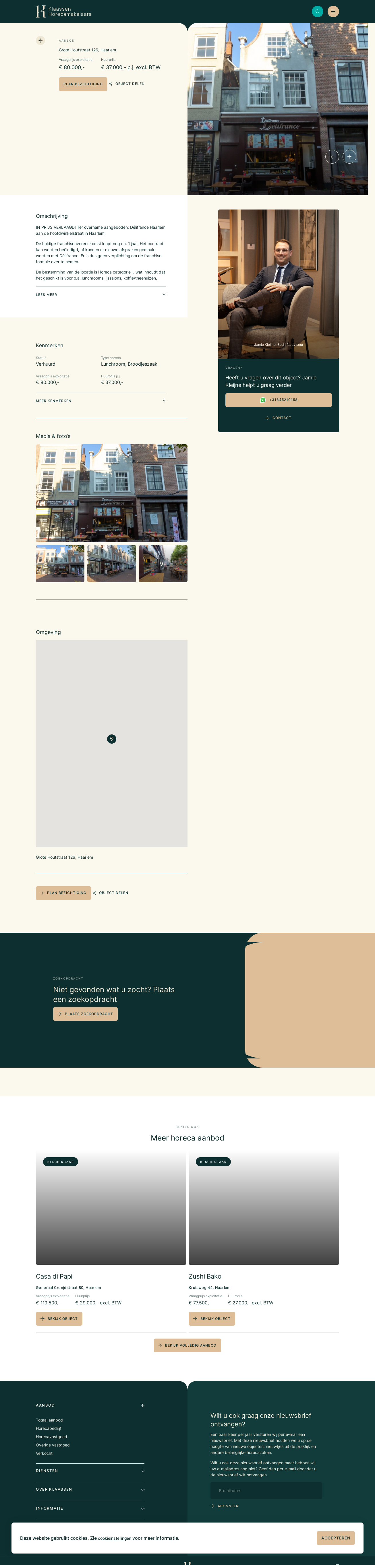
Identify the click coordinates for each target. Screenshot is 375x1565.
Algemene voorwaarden (136, 1554)
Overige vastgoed (53, 1433)
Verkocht (44, 1441)
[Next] (349, 157)
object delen (135, 84)
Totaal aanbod (49, 1408)
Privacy (105, 1554)
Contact (278, 418)
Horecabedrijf (48, 1416)
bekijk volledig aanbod (187, 1333)
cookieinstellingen (118, 1538)
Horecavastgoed (51, 1424)
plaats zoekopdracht (89, 1003)
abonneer (228, 1494)
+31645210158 (279, 400)
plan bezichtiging (83, 84)
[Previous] (332, 157)
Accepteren (335, 1537)
